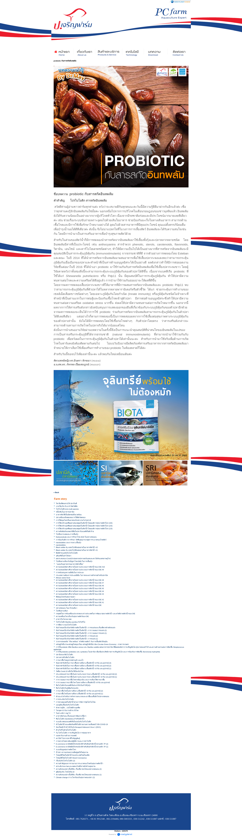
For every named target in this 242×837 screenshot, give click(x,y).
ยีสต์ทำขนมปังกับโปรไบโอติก (67, 553)
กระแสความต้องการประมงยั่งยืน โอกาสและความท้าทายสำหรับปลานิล (82, 575)
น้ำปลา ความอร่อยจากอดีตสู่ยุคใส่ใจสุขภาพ (72, 752)
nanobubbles (61, 545)
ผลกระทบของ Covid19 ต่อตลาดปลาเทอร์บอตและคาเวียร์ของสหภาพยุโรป (83, 558)
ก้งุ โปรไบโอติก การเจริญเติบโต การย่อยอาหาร (73, 733)
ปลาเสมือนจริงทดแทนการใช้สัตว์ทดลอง (70, 517)
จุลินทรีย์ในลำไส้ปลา (63, 556)
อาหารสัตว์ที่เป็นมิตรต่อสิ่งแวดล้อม (69, 515)
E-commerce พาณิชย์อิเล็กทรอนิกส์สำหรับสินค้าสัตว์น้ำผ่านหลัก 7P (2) (82, 744)
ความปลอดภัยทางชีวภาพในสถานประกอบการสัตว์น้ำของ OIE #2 (80, 600)
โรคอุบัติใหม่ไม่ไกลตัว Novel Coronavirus (71, 758)
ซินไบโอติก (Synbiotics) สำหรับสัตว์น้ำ (70, 719)
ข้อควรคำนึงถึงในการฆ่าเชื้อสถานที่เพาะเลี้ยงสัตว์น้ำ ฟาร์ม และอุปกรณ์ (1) (83, 668)
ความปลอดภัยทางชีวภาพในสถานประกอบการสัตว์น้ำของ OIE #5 (80, 588)
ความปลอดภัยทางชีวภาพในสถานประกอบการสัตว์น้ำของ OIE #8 (80, 580)
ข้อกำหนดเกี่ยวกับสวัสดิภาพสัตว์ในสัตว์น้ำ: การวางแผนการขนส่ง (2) (81, 630)
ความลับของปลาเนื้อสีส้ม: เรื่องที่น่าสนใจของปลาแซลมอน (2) (79, 769)
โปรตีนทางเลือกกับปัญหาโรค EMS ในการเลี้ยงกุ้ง (74, 561)
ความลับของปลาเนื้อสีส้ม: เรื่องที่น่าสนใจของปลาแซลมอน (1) (79, 775)
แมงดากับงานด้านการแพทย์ (66, 735)
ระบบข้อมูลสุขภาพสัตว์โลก (66, 749)
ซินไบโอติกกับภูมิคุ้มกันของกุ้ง (67, 688)
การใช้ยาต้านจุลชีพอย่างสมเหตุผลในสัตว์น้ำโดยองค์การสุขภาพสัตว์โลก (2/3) (84, 526)
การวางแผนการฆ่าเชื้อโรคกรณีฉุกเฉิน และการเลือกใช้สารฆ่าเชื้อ (80, 680)
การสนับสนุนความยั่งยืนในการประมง (70, 572)
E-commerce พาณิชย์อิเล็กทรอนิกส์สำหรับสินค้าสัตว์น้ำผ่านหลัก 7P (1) (82, 747)
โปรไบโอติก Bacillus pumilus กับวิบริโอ (70, 622)
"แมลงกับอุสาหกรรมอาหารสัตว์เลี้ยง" (70, 564)
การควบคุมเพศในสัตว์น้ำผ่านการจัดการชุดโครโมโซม (75, 702)
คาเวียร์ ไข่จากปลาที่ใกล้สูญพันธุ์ (68, 738)
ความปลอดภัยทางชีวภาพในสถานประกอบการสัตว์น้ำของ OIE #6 (80, 586)
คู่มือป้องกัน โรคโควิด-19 (65, 772)
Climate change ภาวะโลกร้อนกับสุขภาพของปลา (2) (75, 777)
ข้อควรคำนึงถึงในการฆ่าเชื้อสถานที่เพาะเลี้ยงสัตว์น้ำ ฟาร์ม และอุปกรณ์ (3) (83, 663)
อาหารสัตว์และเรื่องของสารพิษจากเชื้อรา (71, 716)
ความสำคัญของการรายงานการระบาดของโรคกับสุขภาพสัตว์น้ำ (79, 763)
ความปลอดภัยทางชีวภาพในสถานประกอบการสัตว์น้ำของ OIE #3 (80, 594)
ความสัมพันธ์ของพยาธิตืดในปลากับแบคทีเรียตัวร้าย (75, 531)
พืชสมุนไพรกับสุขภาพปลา (65, 597)
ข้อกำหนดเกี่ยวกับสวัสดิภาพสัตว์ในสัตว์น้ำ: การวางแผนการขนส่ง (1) (81, 633)
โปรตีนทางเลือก (62, 611)
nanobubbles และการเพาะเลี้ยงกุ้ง (68, 542)
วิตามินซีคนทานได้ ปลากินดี (66, 503)
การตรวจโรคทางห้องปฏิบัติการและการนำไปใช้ (73, 741)
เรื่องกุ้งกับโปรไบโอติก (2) (65, 761)
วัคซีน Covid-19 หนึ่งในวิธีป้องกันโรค (69, 671)
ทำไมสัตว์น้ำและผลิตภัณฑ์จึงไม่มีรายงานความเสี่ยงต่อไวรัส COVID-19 (82, 724)
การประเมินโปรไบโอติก (65, 699)
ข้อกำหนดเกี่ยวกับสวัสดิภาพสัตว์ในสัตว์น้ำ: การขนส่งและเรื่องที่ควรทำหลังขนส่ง (85, 627)
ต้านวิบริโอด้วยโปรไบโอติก (66, 730)
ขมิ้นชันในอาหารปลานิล (65, 512)
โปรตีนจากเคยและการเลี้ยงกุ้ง (67, 534)
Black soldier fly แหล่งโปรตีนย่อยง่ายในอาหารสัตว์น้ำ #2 (77, 547)
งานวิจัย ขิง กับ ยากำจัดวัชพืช (66, 506)
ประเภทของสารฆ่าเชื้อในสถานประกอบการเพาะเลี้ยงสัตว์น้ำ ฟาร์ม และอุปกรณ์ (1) (86, 677)
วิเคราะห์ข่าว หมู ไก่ (63, 713)
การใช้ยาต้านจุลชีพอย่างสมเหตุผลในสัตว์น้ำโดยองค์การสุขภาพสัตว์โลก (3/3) (84, 523)
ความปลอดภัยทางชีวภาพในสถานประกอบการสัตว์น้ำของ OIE (79, 605)
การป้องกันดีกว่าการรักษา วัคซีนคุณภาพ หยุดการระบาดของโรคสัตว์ (81, 540)
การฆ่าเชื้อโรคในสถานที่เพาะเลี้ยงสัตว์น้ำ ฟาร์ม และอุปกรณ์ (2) (79, 691)
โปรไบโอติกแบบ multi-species (67, 509)
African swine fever (63, 578)
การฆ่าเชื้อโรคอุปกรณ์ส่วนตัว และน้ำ (70, 660)
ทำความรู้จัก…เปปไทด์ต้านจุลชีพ (68, 708)
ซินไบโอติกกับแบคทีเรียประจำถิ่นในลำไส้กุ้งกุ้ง (73, 685)
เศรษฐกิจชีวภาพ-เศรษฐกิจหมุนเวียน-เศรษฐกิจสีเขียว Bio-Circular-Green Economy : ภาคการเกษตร (92, 644)
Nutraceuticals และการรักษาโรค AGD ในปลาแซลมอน (76, 537)
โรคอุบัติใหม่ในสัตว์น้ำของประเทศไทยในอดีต (72, 755)
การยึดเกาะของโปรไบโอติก (66, 625)
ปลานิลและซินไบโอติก (64, 654)
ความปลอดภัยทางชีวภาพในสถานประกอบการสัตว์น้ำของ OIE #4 (80, 591)
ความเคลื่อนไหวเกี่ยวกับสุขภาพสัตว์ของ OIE (72, 616)
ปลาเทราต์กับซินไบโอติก (65, 657)
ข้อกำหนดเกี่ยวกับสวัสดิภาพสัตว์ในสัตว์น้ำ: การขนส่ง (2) (77, 636)
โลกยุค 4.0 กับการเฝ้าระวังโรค (67, 710)
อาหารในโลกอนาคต (63, 619)
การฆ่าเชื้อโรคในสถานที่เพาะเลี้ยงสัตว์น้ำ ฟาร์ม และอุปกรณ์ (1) (79, 694)
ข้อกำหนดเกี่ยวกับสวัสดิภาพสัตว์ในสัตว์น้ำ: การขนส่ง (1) (77, 639)
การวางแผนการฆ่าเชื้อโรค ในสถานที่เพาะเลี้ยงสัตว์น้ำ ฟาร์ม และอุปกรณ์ (83, 682)
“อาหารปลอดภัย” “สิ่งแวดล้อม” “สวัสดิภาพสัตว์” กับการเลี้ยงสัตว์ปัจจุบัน (82, 641)
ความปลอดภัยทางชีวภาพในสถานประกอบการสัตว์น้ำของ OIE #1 (80, 602)
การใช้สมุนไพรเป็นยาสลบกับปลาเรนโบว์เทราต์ (73, 520)
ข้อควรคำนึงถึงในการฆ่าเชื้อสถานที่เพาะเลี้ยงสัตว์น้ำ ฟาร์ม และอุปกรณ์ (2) (83, 666)
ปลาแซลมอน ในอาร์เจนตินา (66, 608)
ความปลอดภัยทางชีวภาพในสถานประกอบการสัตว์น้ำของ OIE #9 (80, 570)
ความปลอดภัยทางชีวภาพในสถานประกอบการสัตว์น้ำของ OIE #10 (80, 567)
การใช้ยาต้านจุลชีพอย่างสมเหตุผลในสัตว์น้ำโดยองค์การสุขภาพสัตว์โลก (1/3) (84, 529)
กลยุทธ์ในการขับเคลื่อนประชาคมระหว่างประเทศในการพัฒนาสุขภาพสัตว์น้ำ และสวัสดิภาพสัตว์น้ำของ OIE (95, 614)
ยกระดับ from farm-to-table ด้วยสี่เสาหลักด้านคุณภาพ (75, 766)
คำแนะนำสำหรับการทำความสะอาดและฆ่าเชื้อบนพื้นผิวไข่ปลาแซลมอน (82, 696)
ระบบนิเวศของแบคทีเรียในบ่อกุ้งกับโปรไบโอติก (73, 722)
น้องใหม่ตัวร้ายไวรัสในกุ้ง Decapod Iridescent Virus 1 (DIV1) (78, 727)
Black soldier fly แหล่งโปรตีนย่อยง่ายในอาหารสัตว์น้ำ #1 (77, 550)
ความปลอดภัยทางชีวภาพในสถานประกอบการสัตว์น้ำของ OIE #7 (80, 583)
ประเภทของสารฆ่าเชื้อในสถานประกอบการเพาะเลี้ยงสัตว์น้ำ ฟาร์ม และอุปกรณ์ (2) (86, 674)
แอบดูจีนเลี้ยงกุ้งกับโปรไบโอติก (67, 705)
